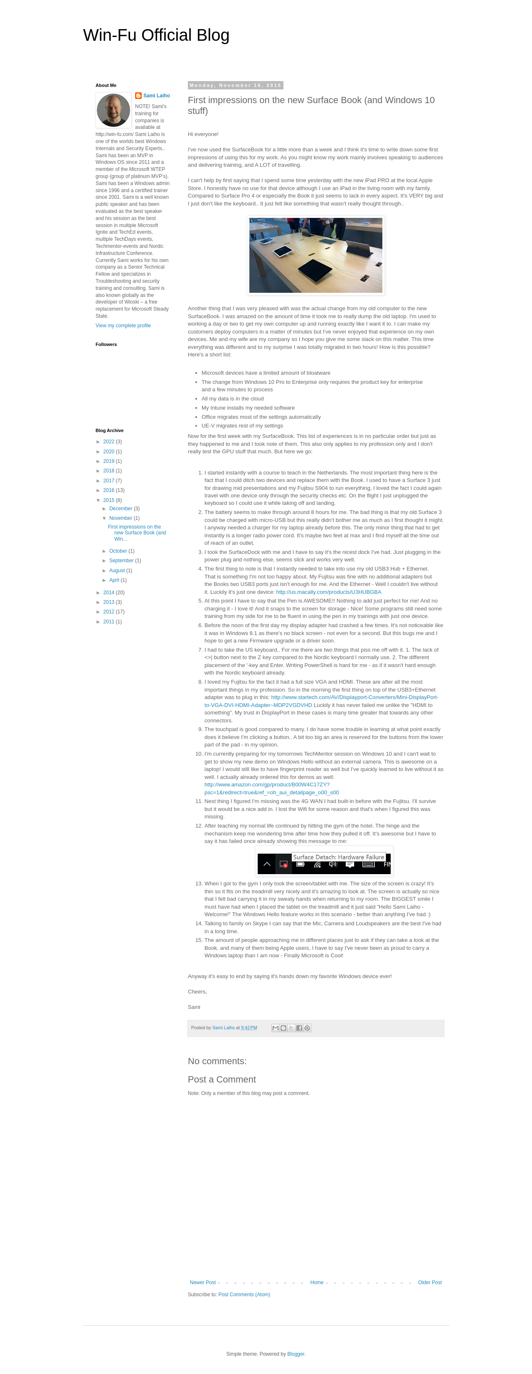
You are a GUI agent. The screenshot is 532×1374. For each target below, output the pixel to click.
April (115, 580)
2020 (109, 452)
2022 (109, 442)
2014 (109, 593)
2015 (109, 500)
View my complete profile (123, 326)
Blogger (295, 1354)
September (122, 560)
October (118, 551)
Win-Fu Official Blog (156, 35)
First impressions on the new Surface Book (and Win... (137, 533)
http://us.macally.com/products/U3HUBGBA (329, 592)
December (121, 509)
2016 (109, 490)
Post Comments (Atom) (244, 1294)
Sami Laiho (156, 96)
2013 (109, 602)
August (117, 570)
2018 (109, 471)
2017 (109, 481)
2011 (109, 622)
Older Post (430, 1282)
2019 (109, 461)
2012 (109, 612)
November (121, 518)
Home (317, 1282)
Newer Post (203, 1282)
